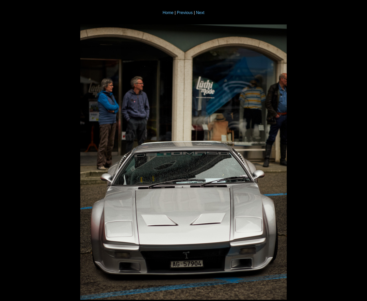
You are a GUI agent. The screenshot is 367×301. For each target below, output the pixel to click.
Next (200, 12)
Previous (185, 12)
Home (168, 12)
